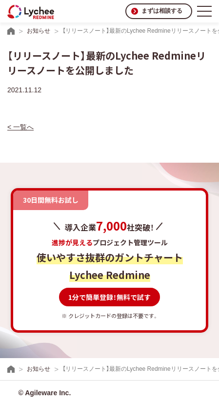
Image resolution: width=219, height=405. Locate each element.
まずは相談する (161, 10)
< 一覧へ (20, 127)
